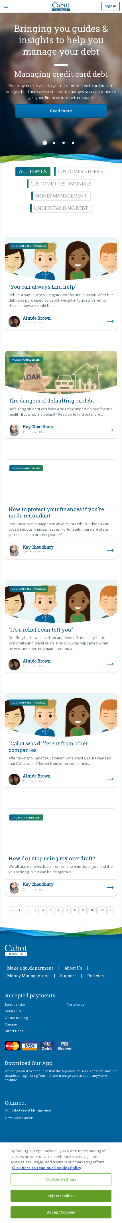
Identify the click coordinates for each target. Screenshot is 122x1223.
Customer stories (80, 171)
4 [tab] (73, 143)
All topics (33, 171)
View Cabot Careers (19, 1118)
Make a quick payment (30, 968)
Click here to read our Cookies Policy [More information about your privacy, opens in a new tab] (46, 1167)
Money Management (28, 975)
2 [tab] (54, 143)
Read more (61, 111)
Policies (95, 975)
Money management (61, 195)
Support (68, 975)
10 (92, 910)
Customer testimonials (60, 183)
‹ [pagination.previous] (11, 910)
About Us (73, 968)
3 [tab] (63, 143)
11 (102, 910)
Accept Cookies (61, 1212)
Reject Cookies (61, 1195)
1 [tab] (45, 143)
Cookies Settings (61, 1179)
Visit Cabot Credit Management (28, 1110)
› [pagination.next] (110, 910)
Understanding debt (61, 208)
